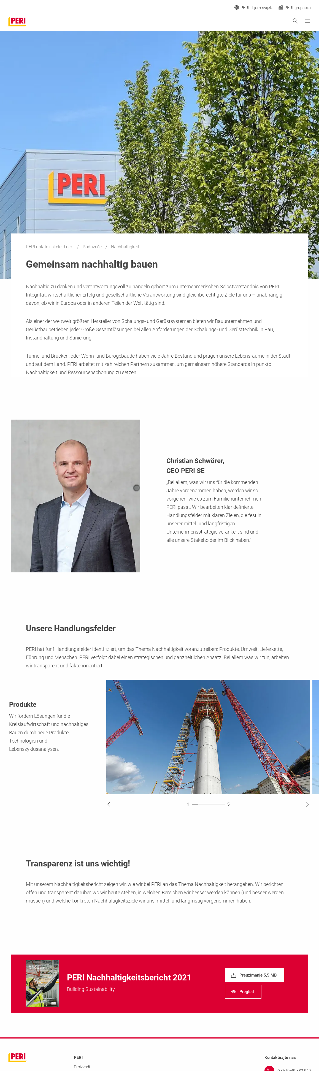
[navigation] (254, 975)
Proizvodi (82, 1066)
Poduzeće (93, 246)
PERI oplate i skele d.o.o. (50, 246)
